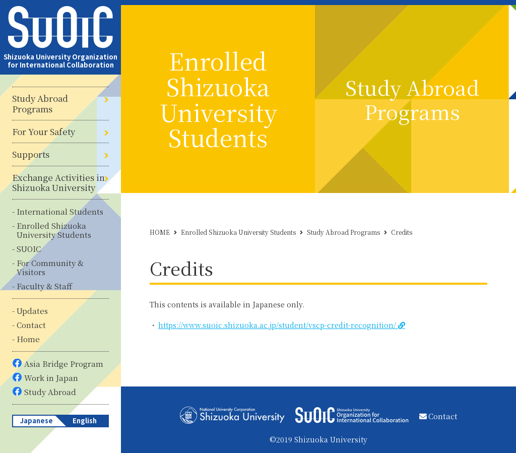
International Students (60, 211)
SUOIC (29, 248)
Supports (30, 154)
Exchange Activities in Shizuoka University (58, 182)
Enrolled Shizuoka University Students (54, 230)
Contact (31, 324)
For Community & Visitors (50, 267)
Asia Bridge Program (63, 363)
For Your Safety (43, 131)
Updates (32, 310)
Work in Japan (51, 377)
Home (28, 339)
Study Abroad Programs (40, 103)
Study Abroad (50, 391)
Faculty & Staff (44, 286)
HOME (160, 232)
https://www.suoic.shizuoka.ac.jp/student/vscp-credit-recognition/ (277, 325)
